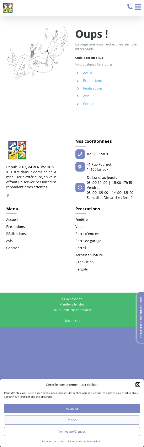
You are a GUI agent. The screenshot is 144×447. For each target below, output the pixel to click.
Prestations (92, 80)
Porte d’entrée (87, 233)
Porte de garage (88, 241)
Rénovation (84, 262)
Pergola (81, 269)
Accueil (89, 73)
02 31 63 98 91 (130, 7)
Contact (89, 103)
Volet (79, 226)
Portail (80, 248)
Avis (86, 96)
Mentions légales (72, 304)
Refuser (72, 420)
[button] (138, 385)
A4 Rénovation (72, 299)
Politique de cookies (54, 441)
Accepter (72, 408)
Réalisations (93, 88)
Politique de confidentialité (84, 441)
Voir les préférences (72, 431)
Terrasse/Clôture (89, 255)
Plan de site (72, 321)
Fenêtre (81, 219)
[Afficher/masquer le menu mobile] (138, 6)
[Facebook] (8, 195)
